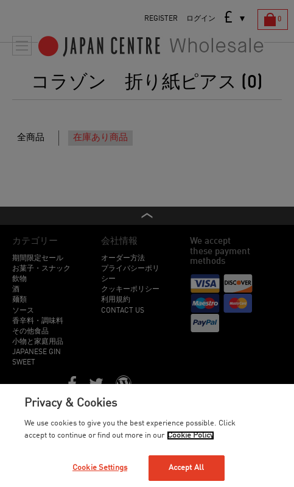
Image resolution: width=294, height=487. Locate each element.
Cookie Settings (99, 468)
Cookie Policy (190, 435)
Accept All (186, 468)
